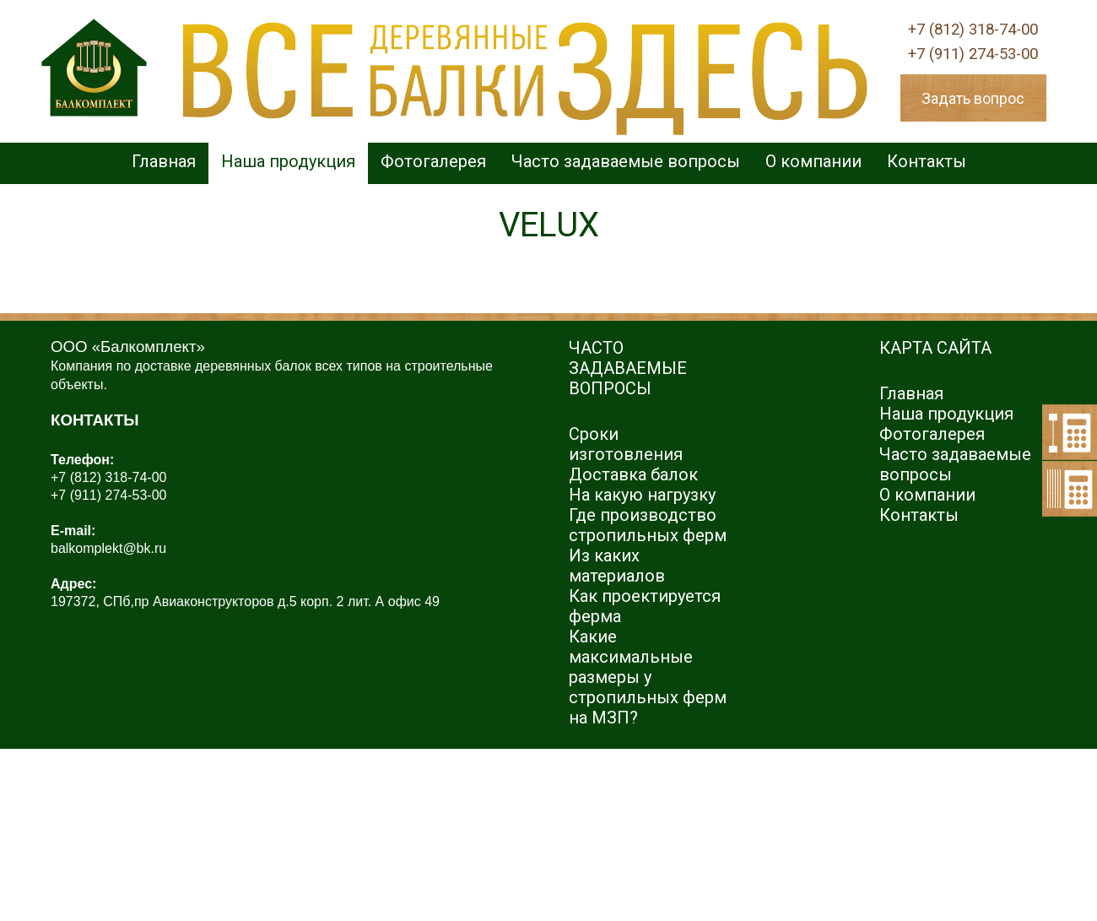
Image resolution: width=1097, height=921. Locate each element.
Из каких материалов (617, 565)
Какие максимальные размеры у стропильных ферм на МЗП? (648, 677)
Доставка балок (633, 474)
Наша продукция (288, 161)
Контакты (926, 161)
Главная (164, 161)
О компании (813, 161)
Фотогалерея (433, 161)
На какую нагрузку (642, 495)
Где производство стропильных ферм (648, 525)
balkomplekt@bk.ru (108, 548)
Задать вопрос (972, 98)
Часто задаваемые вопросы (625, 161)
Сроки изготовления (626, 444)
